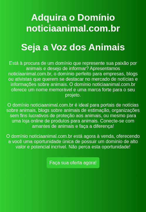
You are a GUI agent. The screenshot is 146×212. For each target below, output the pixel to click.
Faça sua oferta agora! (73, 162)
